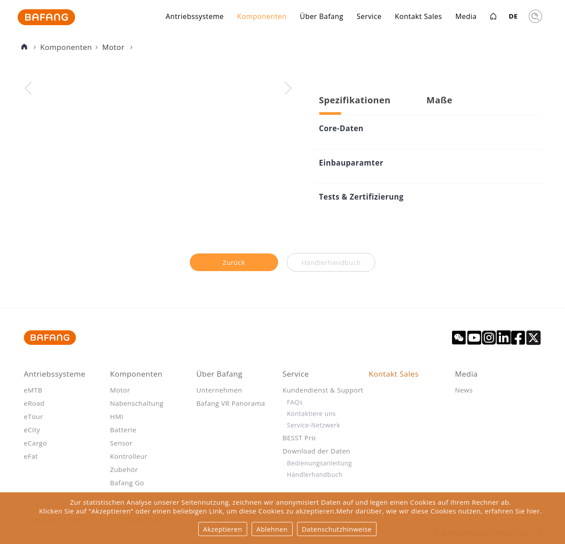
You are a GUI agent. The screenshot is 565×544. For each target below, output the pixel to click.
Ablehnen (272, 529)
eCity (32, 429)
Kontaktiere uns (311, 413)
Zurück (233, 262)
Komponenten (261, 17)
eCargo (35, 442)
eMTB (33, 389)
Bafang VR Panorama (230, 403)
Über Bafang (321, 17)
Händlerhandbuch (315, 474)
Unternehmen (219, 389)
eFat (31, 456)
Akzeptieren (222, 529)
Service (369, 17)
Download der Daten (316, 450)
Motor (114, 47)
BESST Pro (299, 437)
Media (466, 17)
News (464, 389)
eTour (33, 416)
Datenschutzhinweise (337, 529)
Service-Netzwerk (313, 425)
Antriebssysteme (195, 17)
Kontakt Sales (418, 17)
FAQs (295, 402)
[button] (288, 88)
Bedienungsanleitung (319, 463)
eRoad (34, 403)
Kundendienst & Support (322, 389)
